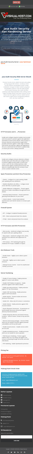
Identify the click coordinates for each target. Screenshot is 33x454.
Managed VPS (6, 400)
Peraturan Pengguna (6, 411)
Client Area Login (14, 6)
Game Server (6, 402)
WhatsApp (22, 6)
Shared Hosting (7, 395)
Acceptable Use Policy (6, 414)
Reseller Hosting (7, 397)
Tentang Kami (4, 409)
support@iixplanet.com (9, 426)
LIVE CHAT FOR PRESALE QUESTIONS (16, 48)
